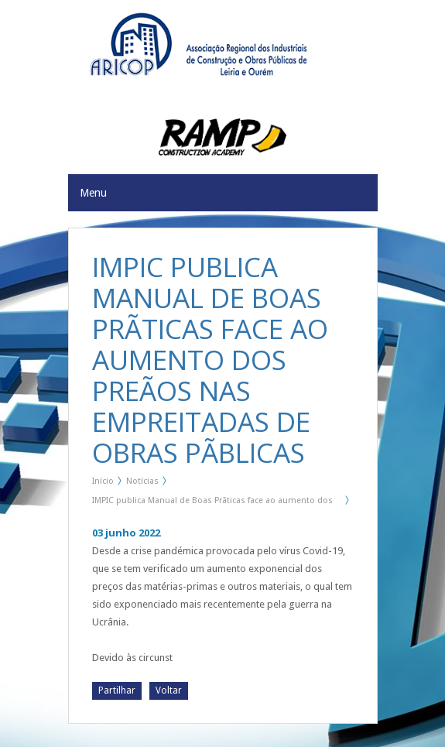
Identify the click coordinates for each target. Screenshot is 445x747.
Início (103, 481)
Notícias (142, 481)
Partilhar (116, 690)
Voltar (169, 690)
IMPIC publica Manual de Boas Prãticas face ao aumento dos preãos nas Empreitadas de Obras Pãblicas (212, 503)
